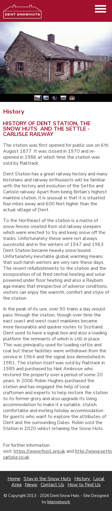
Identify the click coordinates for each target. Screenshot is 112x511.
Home (13, 478)
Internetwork (58, 502)
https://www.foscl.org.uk (39, 451)
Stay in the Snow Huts (47, 478)
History (82, 478)
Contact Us (52, 484)
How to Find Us (84, 484)
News (31, 484)
